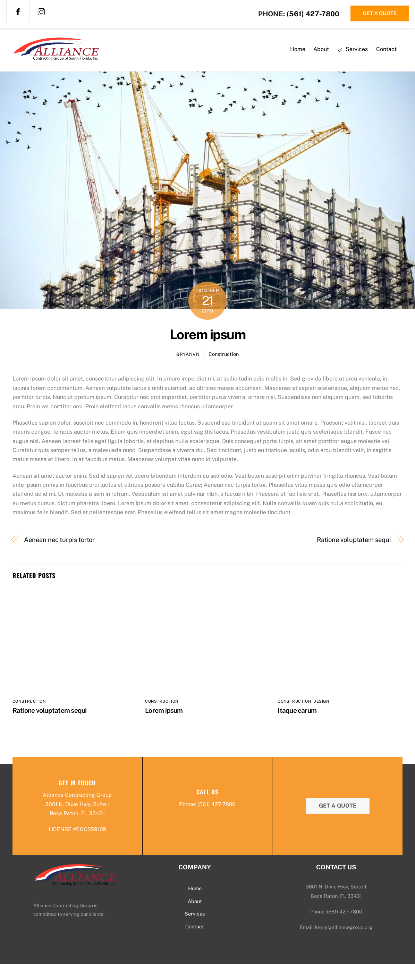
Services (352, 51)
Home (297, 51)
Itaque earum (297, 714)
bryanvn (188, 358)
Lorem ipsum (207, 338)
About (321, 51)
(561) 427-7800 (313, 14)
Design (321, 705)
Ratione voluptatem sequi (354, 543)
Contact (386, 51)
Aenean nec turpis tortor (59, 543)
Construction (224, 358)
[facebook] (18, 11)
